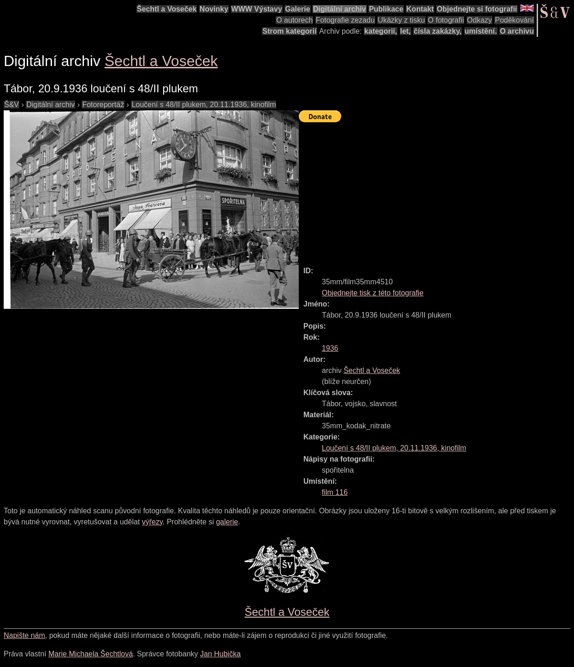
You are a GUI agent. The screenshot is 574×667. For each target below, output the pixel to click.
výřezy (152, 522)
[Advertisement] (436, 190)
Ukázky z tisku (401, 20)
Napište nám (24, 635)
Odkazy (479, 20)
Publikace (386, 9)
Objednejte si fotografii (477, 9)
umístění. (481, 31)
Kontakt (420, 9)
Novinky (214, 9)
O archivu (517, 31)
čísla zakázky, (438, 31)
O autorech (294, 20)
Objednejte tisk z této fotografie (373, 293)
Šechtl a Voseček (167, 9)
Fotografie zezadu (345, 20)
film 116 (335, 492)
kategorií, (380, 31)
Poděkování (514, 20)
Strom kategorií (289, 31)
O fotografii (446, 20)
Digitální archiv (339, 9)
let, (405, 31)
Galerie (297, 9)
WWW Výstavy (256, 9)
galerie (227, 522)
